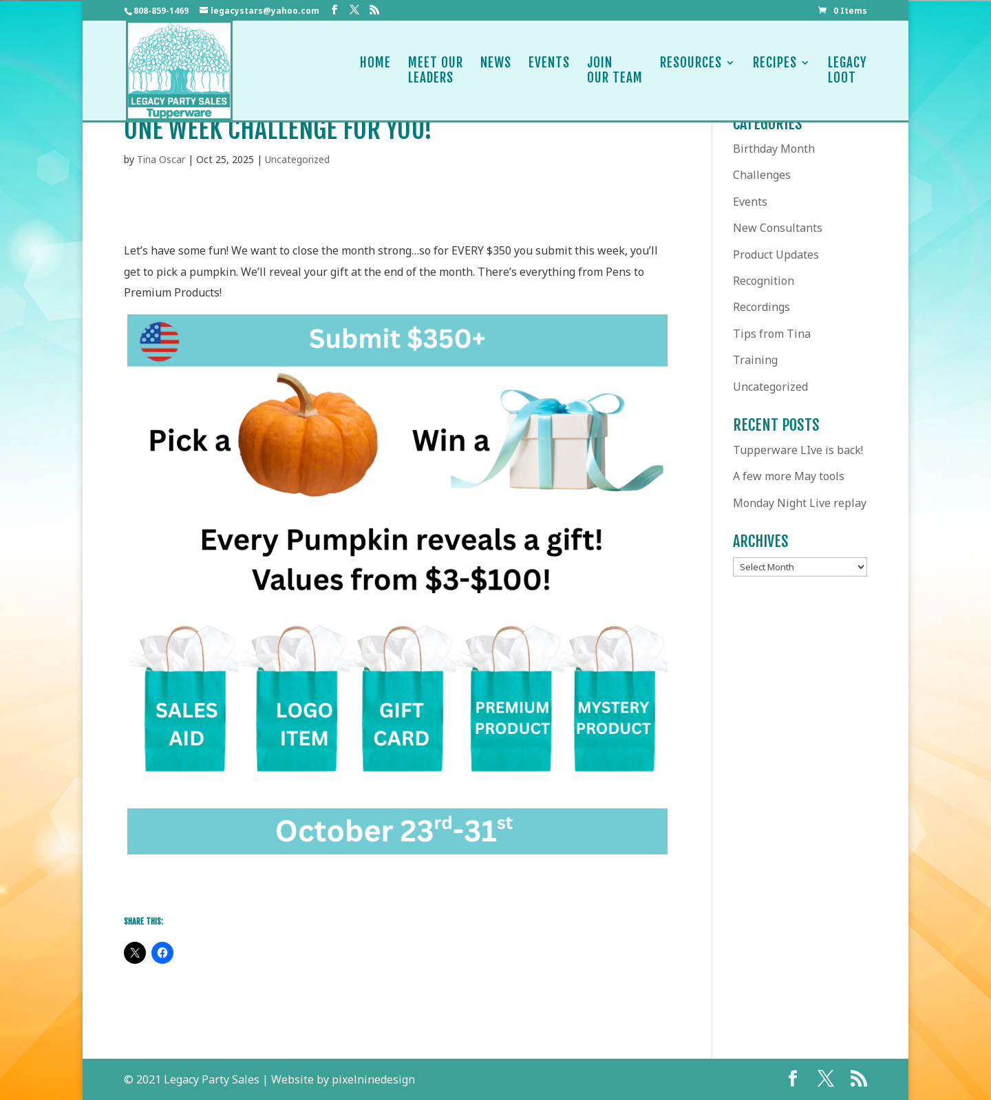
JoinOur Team (615, 70)
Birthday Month (774, 148)
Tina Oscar (161, 159)
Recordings (761, 306)
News (495, 70)
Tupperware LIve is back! (798, 449)
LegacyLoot (847, 70)
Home (375, 70)
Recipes (775, 70)
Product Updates (776, 254)
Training (755, 359)
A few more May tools (788, 476)
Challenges (762, 174)
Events (549, 70)
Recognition (763, 280)
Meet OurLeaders (435, 70)
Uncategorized (297, 159)
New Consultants (777, 227)
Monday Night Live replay (799, 502)
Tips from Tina (772, 333)
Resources (691, 70)
